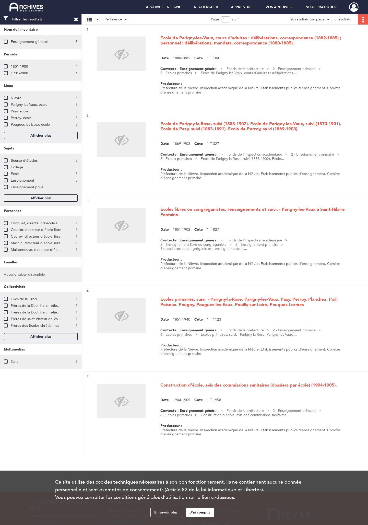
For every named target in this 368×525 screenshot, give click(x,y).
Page (215, 19)
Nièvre (16, 98)
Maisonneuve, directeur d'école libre (40, 249)
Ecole (15, 173)
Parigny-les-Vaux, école (29, 104)
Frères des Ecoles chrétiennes (35, 325)
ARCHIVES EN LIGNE (163, 7)
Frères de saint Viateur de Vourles (38, 319)
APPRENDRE (242, 7)
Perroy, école (21, 117)
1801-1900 (19, 66)
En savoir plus (165, 512)
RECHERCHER (206, 7)
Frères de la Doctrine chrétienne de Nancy (45, 305)
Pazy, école (19, 111)
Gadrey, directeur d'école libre (36, 236)
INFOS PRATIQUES (320, 7)
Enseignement (22, 180)
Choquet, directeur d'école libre (37, 223)
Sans (14, 361)
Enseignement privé (27, 187)
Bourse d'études (24, 160)
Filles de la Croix (24, 299)
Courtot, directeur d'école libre (36, 229)
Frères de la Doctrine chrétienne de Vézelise (46, 312)
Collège (17, 167)
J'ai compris (200, 512)
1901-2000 (19, 73)
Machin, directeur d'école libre (36, 243)
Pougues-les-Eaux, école (30, 124)
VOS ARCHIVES (279, 7)
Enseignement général (29, 41)
